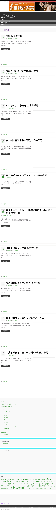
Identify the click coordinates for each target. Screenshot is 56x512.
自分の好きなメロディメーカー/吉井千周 (26, 175)
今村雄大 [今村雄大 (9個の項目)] (36, 486)
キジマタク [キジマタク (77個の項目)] (43, 484)
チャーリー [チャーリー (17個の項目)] (12, 486)
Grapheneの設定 (10, 511)
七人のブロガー (4, 21)
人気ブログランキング (6, 503)
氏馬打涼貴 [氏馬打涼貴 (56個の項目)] (15, 488)
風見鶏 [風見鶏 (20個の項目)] (49, 488)
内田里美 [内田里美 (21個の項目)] (40, 486)
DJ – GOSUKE (7, 422)
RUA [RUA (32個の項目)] (45, 479)
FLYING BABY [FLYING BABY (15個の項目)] (7, 479)
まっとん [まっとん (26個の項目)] (35, 484)
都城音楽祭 (3, 23)
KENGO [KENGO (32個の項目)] (22, 479)
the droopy (6, 413)
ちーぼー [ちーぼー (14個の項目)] (5, 484)
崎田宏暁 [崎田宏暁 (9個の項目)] (50, 486)
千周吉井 (9, 38)
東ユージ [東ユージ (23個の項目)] (7, 488)
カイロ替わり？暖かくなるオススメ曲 (25, 318)
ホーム (2, 14)
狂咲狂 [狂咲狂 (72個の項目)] (23, 488)
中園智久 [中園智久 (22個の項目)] (31, 486)
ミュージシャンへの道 (10, 426)
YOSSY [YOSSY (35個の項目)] (32, 482)
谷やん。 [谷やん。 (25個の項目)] (33, 488)
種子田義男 (6, 429)
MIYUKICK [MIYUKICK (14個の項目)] (30, 479)
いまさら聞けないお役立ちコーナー (8, 16)
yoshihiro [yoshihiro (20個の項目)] (21, 482)
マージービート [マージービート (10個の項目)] (18, 486)
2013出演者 (3, 25)
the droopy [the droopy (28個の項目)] (14, 482)
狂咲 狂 (5, 424)
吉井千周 (5, 65)
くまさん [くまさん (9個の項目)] (43, 482)
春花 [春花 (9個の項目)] (4, 488)
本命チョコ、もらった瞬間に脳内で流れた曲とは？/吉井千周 (29, 212)
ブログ (2, 19)
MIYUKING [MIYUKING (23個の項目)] (36, 479)
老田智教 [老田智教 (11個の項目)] (28, 488)
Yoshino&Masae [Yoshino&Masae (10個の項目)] (27, 482)
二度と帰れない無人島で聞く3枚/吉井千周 (27, 353)
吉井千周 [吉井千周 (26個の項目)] (46, 486)
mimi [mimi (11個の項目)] (26, 479)
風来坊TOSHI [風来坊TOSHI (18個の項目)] (43, 488)
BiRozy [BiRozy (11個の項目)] (2, 479)
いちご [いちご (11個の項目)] (40, 482)
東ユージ (6, 420)
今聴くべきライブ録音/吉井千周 (22, 248)
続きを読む (5, 49)
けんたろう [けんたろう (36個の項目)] (49, 482)
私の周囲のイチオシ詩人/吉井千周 (23, 283)
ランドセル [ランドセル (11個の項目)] (23, 486)
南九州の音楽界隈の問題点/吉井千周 (24, 140)
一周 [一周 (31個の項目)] (27, 486)
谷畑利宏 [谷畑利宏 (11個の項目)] (38, 488)
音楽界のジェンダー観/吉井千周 (22, 71)
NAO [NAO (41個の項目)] (42, 479)
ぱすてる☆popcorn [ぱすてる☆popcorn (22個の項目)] (13, 484)
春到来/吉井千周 (14, 36)
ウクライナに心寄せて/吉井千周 (22, 106)
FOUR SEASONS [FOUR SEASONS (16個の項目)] (15, 479)
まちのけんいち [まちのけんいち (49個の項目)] (25, 484)
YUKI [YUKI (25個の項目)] (37, 482)
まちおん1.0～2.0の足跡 (6, 17)
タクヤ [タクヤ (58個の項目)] (6, 486)
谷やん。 (6, 415)
